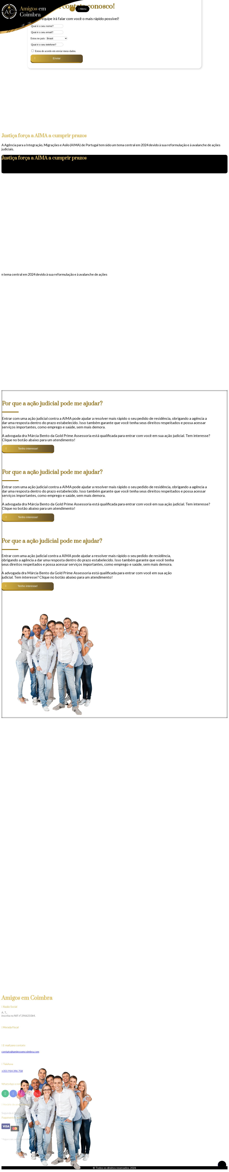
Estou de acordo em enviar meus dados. (55, 51)
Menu (84, 8)
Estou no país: (38, 38)
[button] (5, 259)
